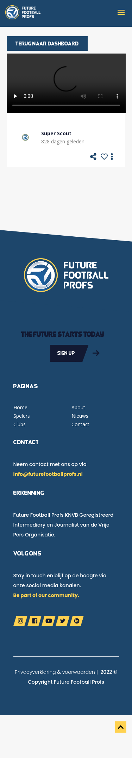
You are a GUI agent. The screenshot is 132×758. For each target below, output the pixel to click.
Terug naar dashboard (47, 43)
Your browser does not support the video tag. (66, 83)
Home (20, 407)
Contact (80, 424)
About (78, 407)
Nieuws (79, 415)
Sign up (66, 352)
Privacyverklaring (35, 672)
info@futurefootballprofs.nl (48, 474)
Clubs (19, 424)
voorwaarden (78, 672)
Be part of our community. (46, 595)
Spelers (21, 415)
